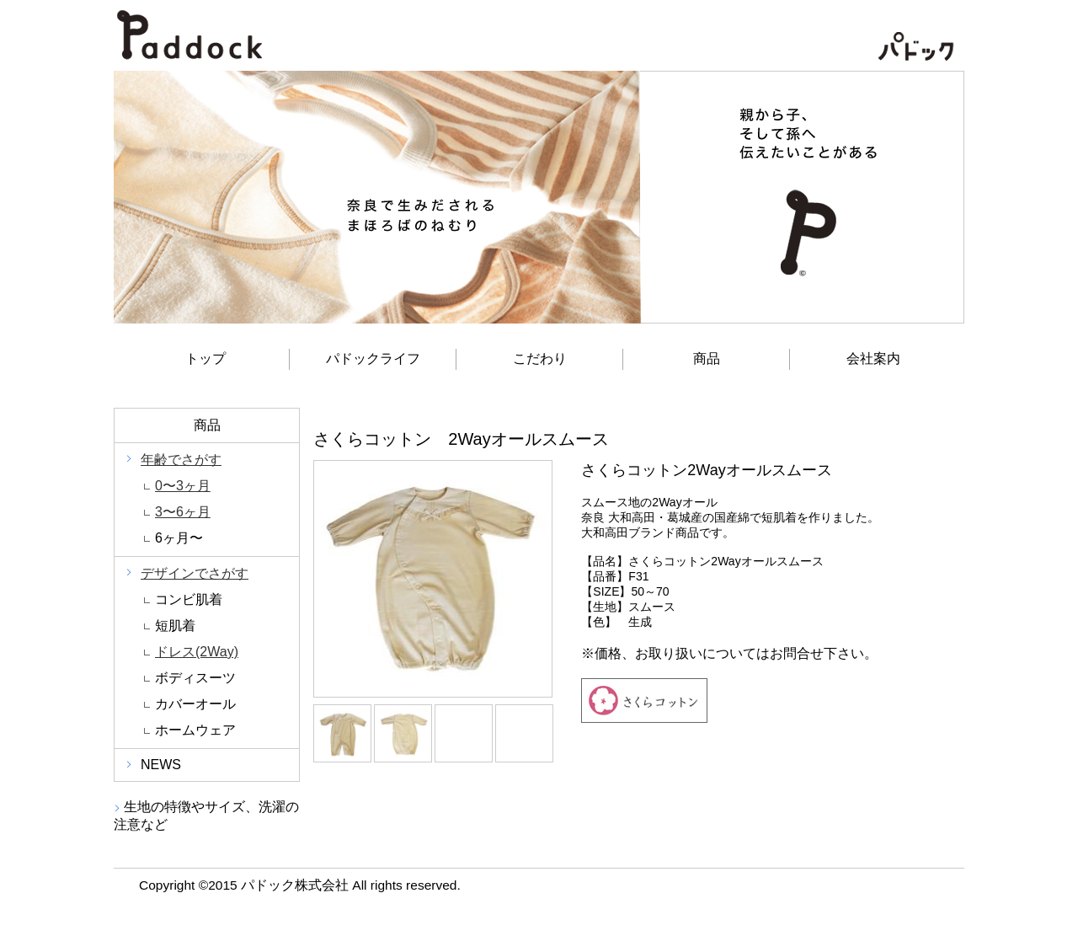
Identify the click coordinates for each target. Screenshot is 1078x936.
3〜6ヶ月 (183, 512)
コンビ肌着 (188, 599)
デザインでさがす (194, 573)
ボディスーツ (195, 678)
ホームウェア (195, 730)
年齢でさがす (181, 459)
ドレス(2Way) (196, 652)
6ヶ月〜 (179, 538)
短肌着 (175, 625)
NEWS (161, 764)
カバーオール (195, 704)
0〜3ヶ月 (183, 486)
